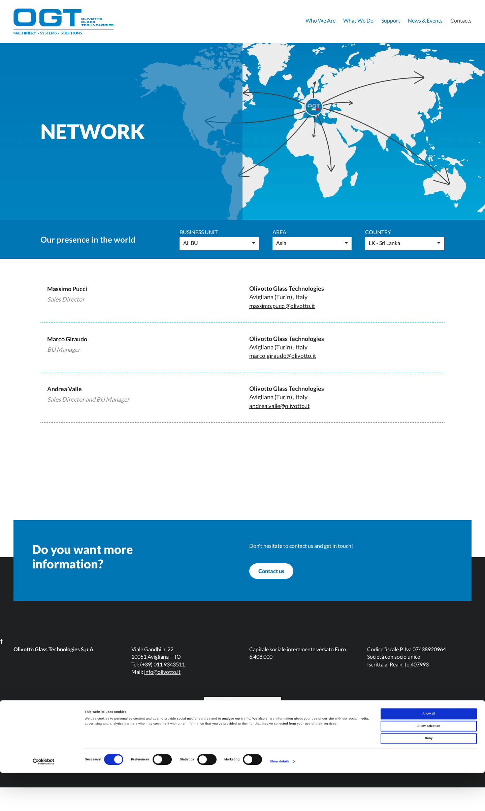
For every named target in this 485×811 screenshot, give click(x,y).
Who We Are (320, 20)
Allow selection (428, 764)
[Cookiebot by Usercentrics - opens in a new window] (43, 800)
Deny (429, 776)
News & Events (425, 20)
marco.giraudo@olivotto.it (284, 355)
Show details (279, 800)
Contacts (461, 20)
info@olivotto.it (162, 695)
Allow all (428, 751)
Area (279, 232)
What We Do (358, 20)
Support (390, 20)
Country (378, 232)
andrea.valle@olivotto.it (281, 405)
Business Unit (199, 232)
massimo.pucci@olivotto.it (284, 305)
